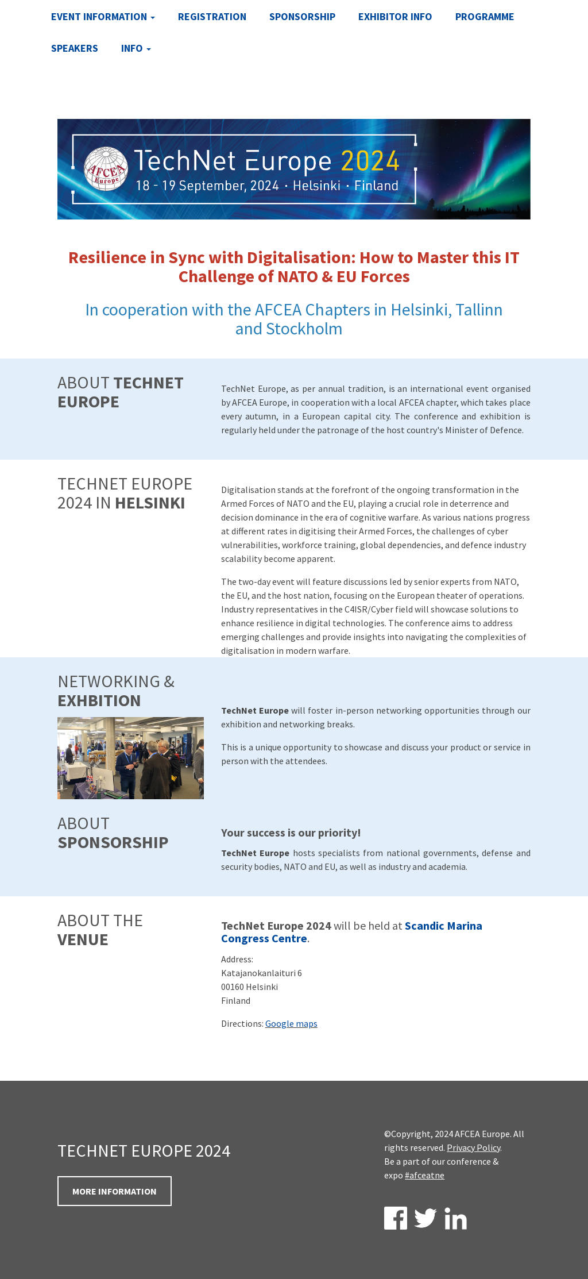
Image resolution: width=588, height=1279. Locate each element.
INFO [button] (136, 48)
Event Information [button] (103, 16)
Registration (212, 16)
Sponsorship (302, 16)
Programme (484, 16)
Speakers (74, 48)
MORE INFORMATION (114, 1191)
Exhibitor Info (395, 16)
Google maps (291, 1023)
